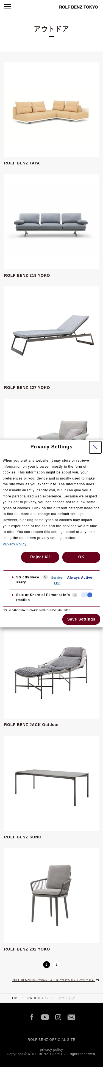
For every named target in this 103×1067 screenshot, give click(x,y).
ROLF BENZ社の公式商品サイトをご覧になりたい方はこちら (53, 980)
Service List (57, 580)
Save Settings (81, 619)
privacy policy (51, 1049)
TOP (13, 998)
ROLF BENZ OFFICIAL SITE (52, 1039)
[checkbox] (86, 594)
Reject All (40, 557)
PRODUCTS (37, 998)
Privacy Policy (14, 544)
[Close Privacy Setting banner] (95, 447)
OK (81, 557)
